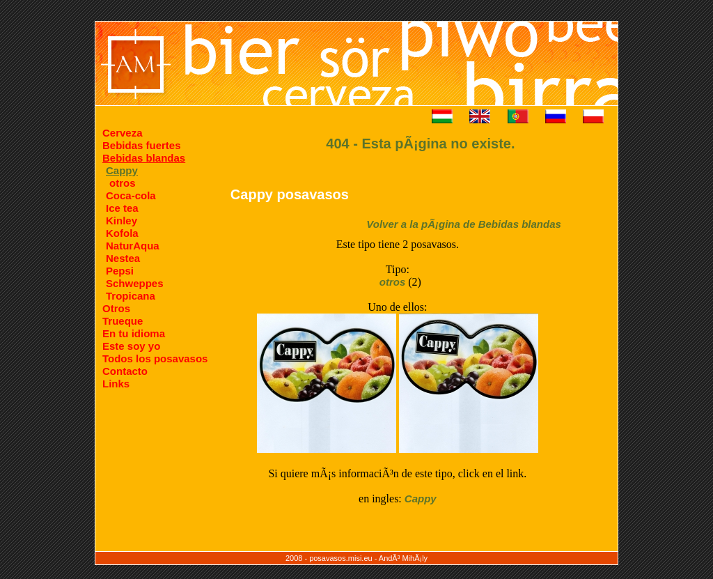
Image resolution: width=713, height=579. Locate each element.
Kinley (121, 220)
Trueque (122, 321)
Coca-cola (131, 195)
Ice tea (122, 208)
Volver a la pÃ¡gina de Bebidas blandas (463, 224)
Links (116, 383)
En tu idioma (133, 333)
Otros (116, 308)
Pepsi (120, 271)
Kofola (122, 233)
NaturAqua (132, 246)
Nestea (123, 258)
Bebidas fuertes (141, 145)
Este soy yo (131, 346)
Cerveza (122, 133)
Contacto (125, 371)
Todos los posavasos (154, 358)
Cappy (421, 498)
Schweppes (135, 283)
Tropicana (130, 296)
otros (122, 183)
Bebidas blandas (143, 158)
